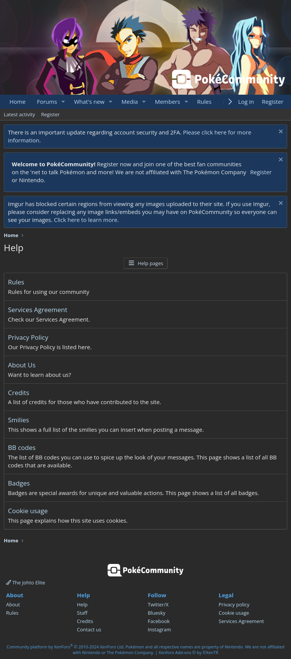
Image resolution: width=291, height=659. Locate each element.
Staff (82, 612)
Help (82, 604)
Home (17, 101)
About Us (22, 365)
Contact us (89, 629)
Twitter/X (158, 604)
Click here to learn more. (86, 219)
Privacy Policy (28, 337)
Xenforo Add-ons (188, 652)
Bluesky (157, 612)
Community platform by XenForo (66, 647)
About (13, 604)
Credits (18, 392)
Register (50, 114)
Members (167, 101)
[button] (63, 102)
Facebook (159, 621)
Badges (19, 483)
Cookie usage (28, 510)
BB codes (22, 447)
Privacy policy (234, 604)
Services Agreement (37, 309)
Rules (204, 101)
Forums (47, 101)
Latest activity (19, 114)
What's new (89, 101)
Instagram (159, 629)
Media (130, 101)
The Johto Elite (25, 582)
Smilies (18, 419)
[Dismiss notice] (280, 132)
